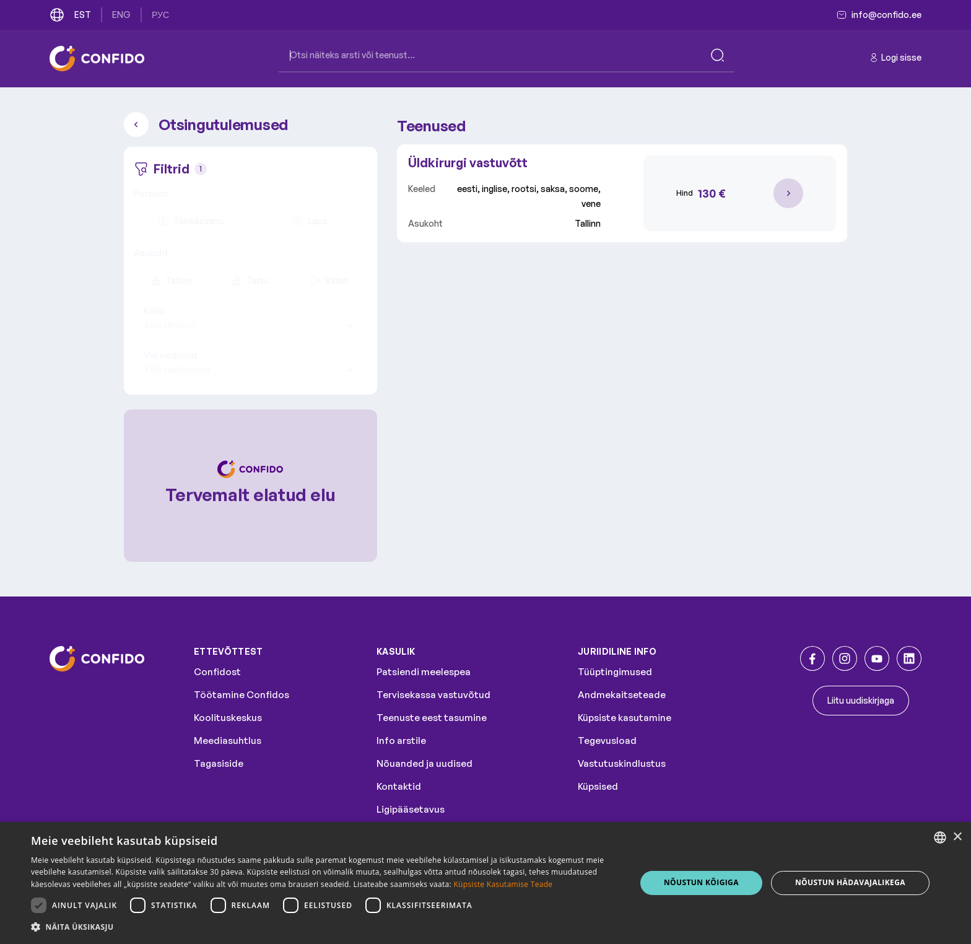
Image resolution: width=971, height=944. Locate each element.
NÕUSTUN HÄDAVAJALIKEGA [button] (850, 882)
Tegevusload (607, 740)
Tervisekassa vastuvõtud (433, 695)
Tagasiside (218, 763)
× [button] (957, 837)
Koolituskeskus (228, 717)
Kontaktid (399, 786)
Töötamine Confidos (241, 695)
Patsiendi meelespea (424, 672)
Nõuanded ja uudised (424, 763)
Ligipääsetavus (411, 809)
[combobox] (250, 325)
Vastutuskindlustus (622, 763)
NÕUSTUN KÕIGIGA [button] (701, 882)
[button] (324, 927)
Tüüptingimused (615, 672)
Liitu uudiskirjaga (860, 700)
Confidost (217, 672)
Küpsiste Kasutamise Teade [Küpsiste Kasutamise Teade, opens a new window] (502, 884)
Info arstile (401, 740)
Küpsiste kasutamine (624, 717)
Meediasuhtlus (227, 740)
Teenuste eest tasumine (432, 717)
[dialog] (485, 883)
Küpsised (598, 786)
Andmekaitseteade (622, 695)
